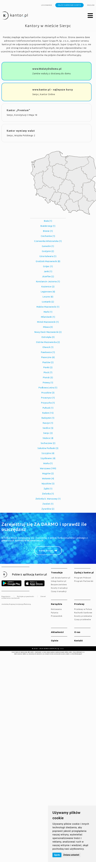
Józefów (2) (48, 276)
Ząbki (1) (48, 488)
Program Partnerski (83, 581)
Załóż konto (46, 551)
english (91, 5)
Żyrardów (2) (48, 509)
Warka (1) (48, 463)
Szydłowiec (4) (48, 458)
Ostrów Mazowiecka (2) (48, 342)
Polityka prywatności (25, 596)
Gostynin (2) (48, 251)
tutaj (83, 652)
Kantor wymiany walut (21, 130)
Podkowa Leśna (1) (48, 387)
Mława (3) (48, 327)
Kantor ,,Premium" (18, 110)
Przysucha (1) (48, 403)
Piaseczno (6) (48, 357)
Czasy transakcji (59, 591)
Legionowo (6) (48, 291)
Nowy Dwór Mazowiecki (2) (48, 332)
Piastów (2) (48, 362)
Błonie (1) (48, 231)
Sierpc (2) (48, 433)
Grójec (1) (48, 266)
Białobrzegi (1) (48, 226)
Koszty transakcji (59, 588)
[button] (90, 15)
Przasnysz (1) (48, 398)
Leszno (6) (48, 297)
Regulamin (5, 596)
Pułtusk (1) (48, 408)
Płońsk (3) (48, 377)
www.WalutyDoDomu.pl (47, 68)
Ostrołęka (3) (48, 337)
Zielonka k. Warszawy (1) (48, 499)
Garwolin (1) (48, 246)
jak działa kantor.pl (60, 578)
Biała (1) (48, 221)
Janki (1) (48, 271)
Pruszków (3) (48, 392)
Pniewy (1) (48, 382)
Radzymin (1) (48, 418)
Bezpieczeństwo (59, 585)
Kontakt (78, 640)
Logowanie (46, 5)
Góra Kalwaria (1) (48, 256)
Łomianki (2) (48, 302)
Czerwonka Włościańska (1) (48, 241)
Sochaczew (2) (48, 443)
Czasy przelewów (82, 619)
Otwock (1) (48, 347)
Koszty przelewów (83, 616)
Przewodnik (56, 616)
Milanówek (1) (48, 317)
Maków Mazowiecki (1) (48, 307)
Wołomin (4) (48, 478)
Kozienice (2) (48, 286)
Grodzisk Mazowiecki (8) (48, 261)
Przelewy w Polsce (83, 609)
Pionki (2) (48, 367)
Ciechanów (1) (48, 236)
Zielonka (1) (48, 494)
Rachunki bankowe (83, 613)
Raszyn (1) (48, 423)
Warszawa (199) (48, 468)
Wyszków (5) (48, 483)
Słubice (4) (48, 438)
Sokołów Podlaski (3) (48, 448)
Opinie (54, 640)
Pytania (54, 613)
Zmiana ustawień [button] (71, 855)
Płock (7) (48, 372)
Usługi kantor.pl (58, 581)
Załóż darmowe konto (69, 5)
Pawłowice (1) (48, 352)
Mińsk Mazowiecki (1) (48, 322)
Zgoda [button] (57, 855)
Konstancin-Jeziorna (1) (48, 281)
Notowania (56, 609)
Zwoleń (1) (47, 504)
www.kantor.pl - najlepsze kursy (52, 89)
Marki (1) (48, 312)
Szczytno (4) (48, 453)
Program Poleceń (82, 578)
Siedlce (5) (48, 428)
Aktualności (57, 632)
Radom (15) (48, 413)
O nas (77, 632)
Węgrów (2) (48, 473)
